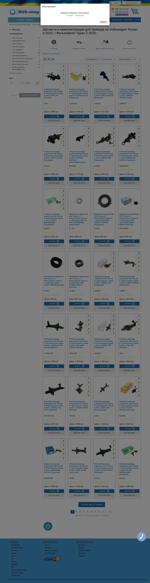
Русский (69, 15)
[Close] (107, 6)
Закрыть (103, 22)
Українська (79, 15)
